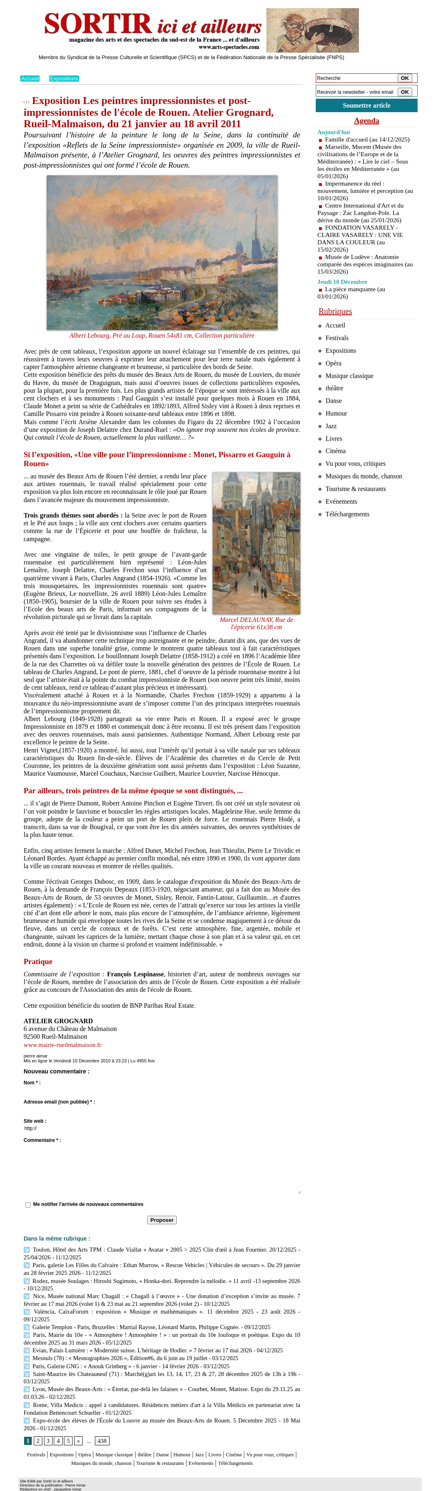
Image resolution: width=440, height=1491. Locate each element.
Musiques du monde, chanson (137, 1447)
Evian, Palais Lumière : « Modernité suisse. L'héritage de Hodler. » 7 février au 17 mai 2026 (133, 1339)
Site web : (35, 1121)
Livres (254, 1439)
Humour (215, 1439)
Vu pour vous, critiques (355, 480)
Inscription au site (99, 1485)
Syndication (66, 1485)
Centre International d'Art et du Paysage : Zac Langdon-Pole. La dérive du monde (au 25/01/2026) (362, 214)
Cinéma (277, 1439)
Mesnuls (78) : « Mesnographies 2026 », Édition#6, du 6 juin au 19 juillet (112, 1346)
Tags (125, 1485)
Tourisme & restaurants (211, 1447)
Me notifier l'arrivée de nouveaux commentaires (88, 1204)
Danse (191, 1439)
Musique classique (132, 1439)
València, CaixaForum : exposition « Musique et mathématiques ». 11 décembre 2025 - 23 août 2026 (143, 1309)
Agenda (366, 121)
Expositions (65, 78)
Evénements (262, 1447)
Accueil (30, 78)
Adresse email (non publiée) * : (59, 1102)
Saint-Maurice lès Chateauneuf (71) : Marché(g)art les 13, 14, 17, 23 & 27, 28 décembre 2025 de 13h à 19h (160, 1361)
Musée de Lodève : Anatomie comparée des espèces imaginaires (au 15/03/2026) (362, 265)
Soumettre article (366, 106)
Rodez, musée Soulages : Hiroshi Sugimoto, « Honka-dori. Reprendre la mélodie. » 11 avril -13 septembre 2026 (160, 1279)
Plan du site (31, 1485)
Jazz (236, 1439)
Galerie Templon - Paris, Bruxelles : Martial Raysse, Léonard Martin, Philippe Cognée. (128, 1316)
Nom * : (32, 1083)
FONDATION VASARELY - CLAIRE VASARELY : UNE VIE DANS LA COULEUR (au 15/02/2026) (361, 239)
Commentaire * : (42, 1140)
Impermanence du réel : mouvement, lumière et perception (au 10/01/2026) (362, 192)
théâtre (170, 1439)
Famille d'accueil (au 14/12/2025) (369, 140)
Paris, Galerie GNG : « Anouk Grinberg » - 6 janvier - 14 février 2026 (108, 1353)
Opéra (95, 1439)
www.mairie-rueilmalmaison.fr (64, 1044)
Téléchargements (162, 1455)
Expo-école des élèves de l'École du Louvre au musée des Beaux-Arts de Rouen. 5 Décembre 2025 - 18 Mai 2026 (160, 1406)
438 (101, 1426)
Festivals (36, 1439)
